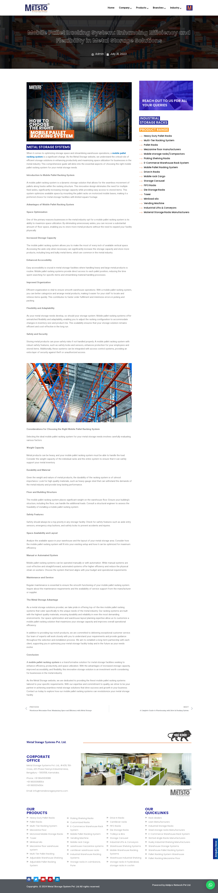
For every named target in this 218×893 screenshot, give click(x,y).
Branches (159, 7)
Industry (175, 7)
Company (125, 7)
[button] (210, 884)
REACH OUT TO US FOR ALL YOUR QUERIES (164, 103)
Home (111, 7)
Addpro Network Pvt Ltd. (178, 885)
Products (142, 7)
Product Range (133, 129)
